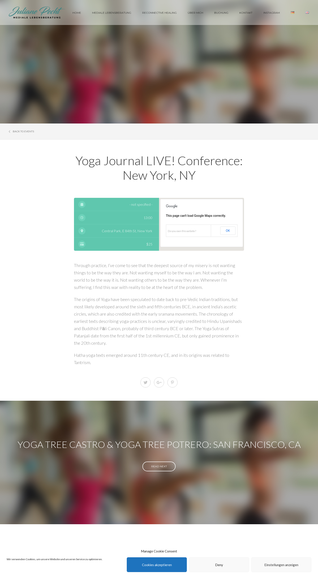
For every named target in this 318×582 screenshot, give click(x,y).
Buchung (221, 12)
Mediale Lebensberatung (111, 12)
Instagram (271, 12)
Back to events (21, 131)
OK (228, 230)
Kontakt (245, 12)
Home (76, 12)
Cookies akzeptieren (157, 565)
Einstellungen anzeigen (281, 565)
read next (159, 466)
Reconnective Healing (159, 12)
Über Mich (195, 12)
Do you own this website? (182, 231)
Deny (219, 565)
